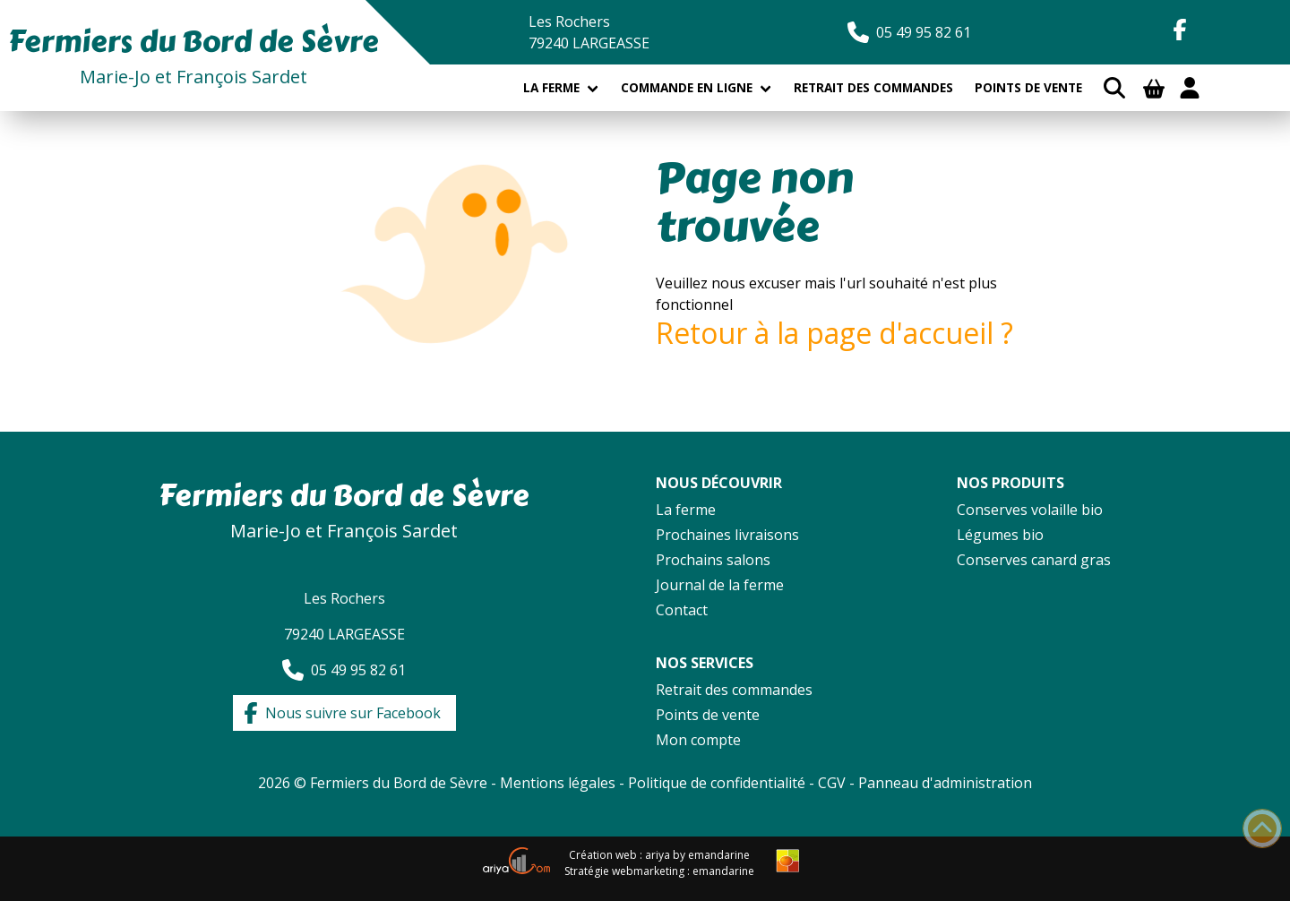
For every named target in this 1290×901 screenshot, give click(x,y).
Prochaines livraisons (727, 535)
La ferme (551, 87)
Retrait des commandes (873, 87)
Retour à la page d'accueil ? (834, 332)
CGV (832, 783)
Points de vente (1028, 87)
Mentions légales (557, 783)
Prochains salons (713, 560)
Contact (682, 610)
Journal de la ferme (720, 585)
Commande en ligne (686, 87)
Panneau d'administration (945, 783)
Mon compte (698, 740)
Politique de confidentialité (718, 783)
